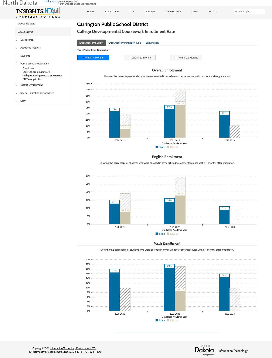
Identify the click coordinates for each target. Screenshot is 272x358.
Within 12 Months (140, 57)
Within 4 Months (93, 57)
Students (25, 55)
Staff (23, 100)
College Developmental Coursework (42, 75)
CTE (132, 11)
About (212, 11)
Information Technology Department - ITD (73, 348)
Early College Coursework (36, 71)
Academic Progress (30, 47)
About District (25, 31)
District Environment (31, 84)
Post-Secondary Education (34, 63)
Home (90, 11)
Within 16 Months (186, 57)
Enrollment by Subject (91, 42)
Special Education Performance (37, 92)
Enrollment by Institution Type (124, 42)
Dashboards (26, 39)
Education (112, 11)
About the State (26, 23)
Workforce (173, 11)
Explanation (152, 42)
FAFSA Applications (33, 79)
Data (195, 11)
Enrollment (28, 68)
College (149, 11)
